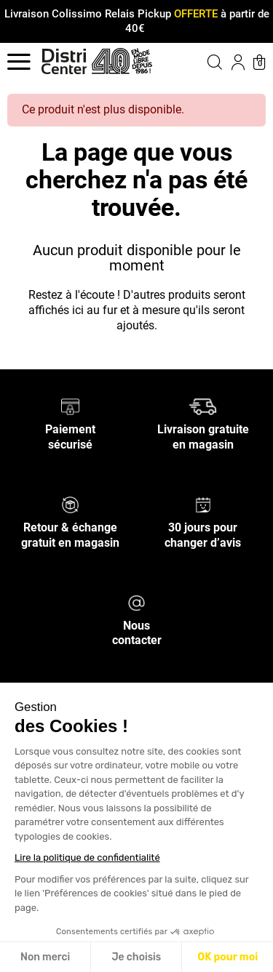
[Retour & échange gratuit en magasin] (70, 504)
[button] (203, 62)
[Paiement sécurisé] (70, 406)
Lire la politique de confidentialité (87, 857)
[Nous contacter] (136, 601)
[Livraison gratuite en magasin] (203, 406)
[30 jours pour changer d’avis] (203, 504)
